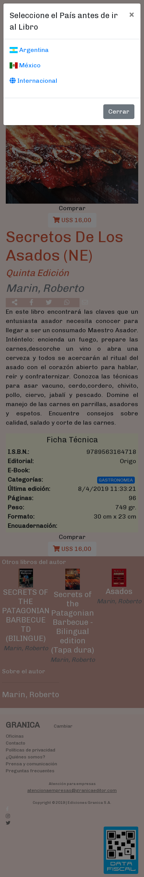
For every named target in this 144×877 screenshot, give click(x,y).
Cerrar (118, 111)
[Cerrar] (131, 14)
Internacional (33, 80)
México (25, 65)
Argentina (29, 50)
